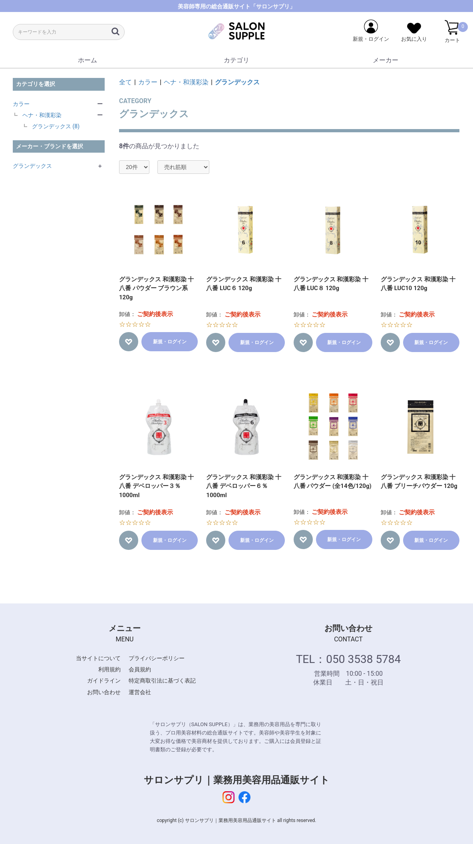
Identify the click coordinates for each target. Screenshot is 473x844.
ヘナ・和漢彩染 (42, 115)
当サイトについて (98, 658)
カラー (21, 104)
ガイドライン (104, 680)
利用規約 (109, 669)
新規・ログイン (170, 341)
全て (125, 82)
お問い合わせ (104, 692)
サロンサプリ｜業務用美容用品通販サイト (237, 780)
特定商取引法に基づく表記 (162, 680)
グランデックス (32, 166)
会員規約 (140, 669)
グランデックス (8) (55, 126)
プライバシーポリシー (157, 658)
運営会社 (140, 692)
